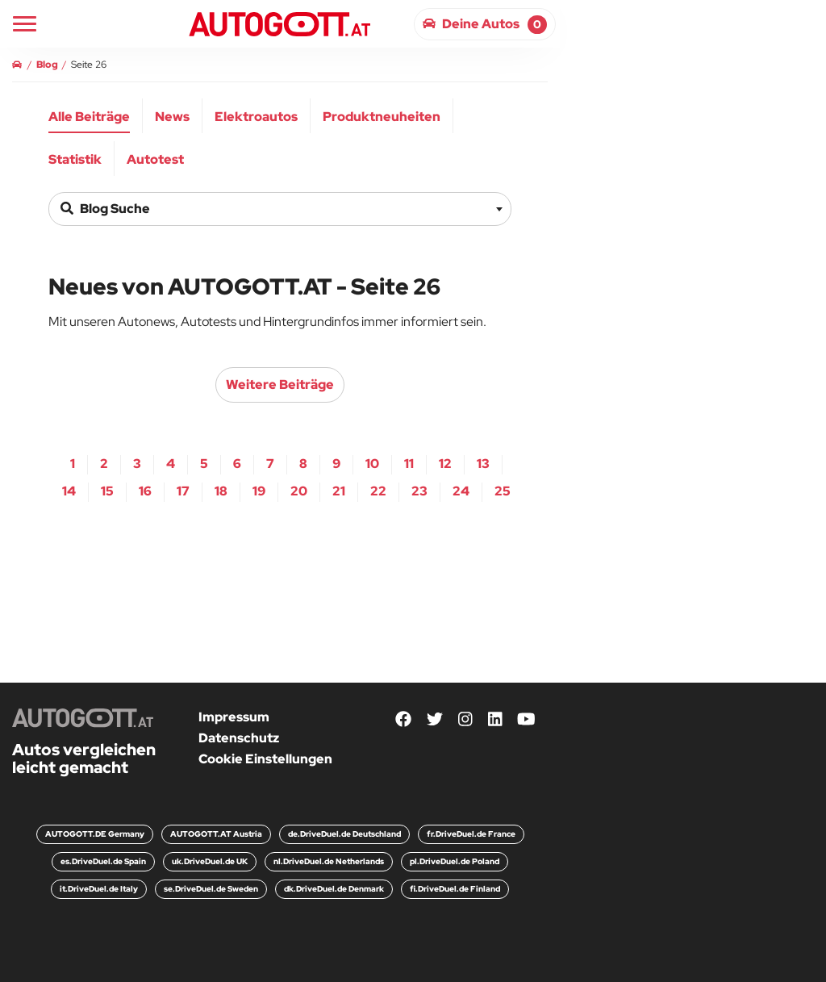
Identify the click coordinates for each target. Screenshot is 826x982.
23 (419, 491)
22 (378, 491)
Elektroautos (256, 116)
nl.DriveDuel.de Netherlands (328, 861)
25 (502, 491)
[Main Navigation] (24, 23)
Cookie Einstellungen (265, 758)
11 (409, 463)
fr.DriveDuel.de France (471, 834)
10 (372, 463)
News (172, 116)
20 (298, 491)
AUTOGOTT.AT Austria (216, 834)
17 (183, 491)
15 (107, 491)
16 (145, 491)
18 (221, 491)
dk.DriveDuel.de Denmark (334, 889)
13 (483, 463)
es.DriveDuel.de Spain (103, 861)
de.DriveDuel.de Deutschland (344, 834)
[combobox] (279, 209)
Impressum (233, 716)
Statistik (75, 159)
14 (69, 491)
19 (258, 491)
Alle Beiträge (89, 116)
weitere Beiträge (280, 384)
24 (461, 491)
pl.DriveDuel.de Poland (454, 861)
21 (338, 491)
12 (445, 463)
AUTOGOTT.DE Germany (94, 834)
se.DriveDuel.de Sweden (211, 889)
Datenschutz (238, 737)
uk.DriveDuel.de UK (210, 861)
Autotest (155, 159)
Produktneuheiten (381, 116)
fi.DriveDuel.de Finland (455, 889)
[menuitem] (89, 115)
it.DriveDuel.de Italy (99, 889)
